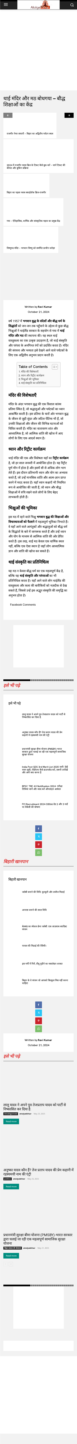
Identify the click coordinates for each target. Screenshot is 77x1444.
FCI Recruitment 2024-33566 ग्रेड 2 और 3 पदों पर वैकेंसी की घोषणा (45, 806)
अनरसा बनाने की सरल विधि (34, 909)
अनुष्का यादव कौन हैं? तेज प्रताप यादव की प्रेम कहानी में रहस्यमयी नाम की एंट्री (42, 734)
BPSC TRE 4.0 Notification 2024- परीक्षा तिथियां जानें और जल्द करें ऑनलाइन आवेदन (42, 788)
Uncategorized (10, 1114)
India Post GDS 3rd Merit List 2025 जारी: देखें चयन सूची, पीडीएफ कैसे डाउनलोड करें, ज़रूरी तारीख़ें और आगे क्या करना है (45, 769)
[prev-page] (7, 115)
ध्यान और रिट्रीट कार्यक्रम (32, 375)
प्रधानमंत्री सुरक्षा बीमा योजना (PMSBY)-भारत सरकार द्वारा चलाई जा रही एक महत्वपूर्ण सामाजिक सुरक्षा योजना (44, 751)
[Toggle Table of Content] (53, 367)
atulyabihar (25, 1113)
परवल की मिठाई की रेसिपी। (34, 945)
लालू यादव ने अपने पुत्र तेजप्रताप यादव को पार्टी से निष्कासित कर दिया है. (43, 716)
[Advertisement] (38, 50)
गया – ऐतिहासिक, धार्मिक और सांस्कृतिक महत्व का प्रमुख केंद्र (33, 220)
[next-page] (69, 115)
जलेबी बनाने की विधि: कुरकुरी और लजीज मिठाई (43, 891)
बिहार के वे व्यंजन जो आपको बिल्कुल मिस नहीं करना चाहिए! (45, 982)
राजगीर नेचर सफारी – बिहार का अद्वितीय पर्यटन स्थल (30, 133)
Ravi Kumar (45, 306)
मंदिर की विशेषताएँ (29, 371)
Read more (11, 1121)
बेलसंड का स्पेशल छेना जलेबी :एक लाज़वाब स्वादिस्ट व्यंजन (44, 928)
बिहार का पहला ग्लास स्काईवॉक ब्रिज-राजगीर (26, 192)
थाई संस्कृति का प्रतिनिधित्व (33, 383)
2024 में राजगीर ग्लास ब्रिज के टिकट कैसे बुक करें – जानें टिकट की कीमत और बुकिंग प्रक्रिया (36, 167)
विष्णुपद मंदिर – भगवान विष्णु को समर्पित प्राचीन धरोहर (31, 248)
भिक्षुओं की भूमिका (30, 379)
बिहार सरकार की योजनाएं (12, 1248)
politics (7, 1179)
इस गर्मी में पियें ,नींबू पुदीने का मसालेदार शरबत (42, 963)
